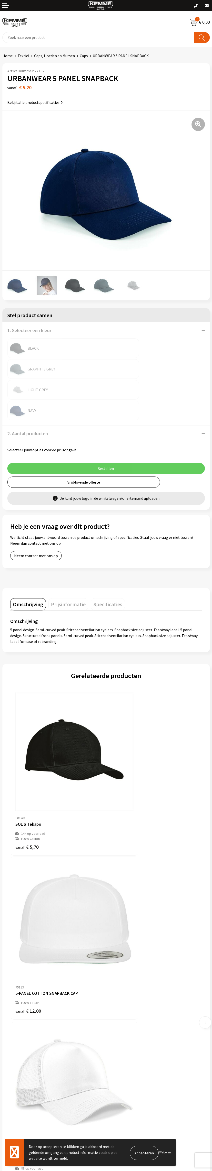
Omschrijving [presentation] (28, 562)
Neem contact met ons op (36, 514)
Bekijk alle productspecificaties (35, 102)
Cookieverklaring (122, 1047)
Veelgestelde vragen (125, 979)
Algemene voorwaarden (128, 1040)
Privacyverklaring (122, 1055)
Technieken (118, 994)
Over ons (115, 965)
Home (7, 55)
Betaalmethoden (16, 1047)
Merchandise (118, 1002)
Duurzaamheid (120, 987)
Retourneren (13, 1055)
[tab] (28, 563)
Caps (84, 55)
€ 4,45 (27, 916)
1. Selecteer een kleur (29, 330)
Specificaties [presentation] (107, 562)
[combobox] (98, 37)
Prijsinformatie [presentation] (68, 562)
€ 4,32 (122, 911)
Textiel (23, 55)
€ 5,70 (27, 773)
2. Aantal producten (27, 392)
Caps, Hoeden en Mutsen (54, 55)
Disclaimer (117, 1062)
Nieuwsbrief (118, 972)
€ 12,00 (124, 768)
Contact (9, 1040)
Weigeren (165, 1152)
